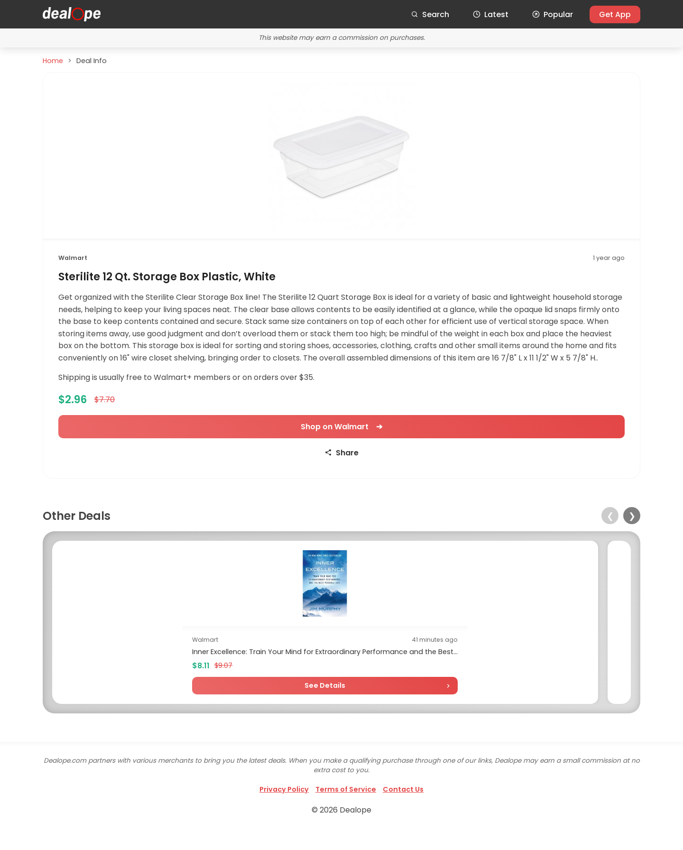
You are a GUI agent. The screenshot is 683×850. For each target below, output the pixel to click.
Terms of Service (345, 809)
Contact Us (403, 809)
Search (430, 14)
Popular (552, 14)
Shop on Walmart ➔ (341, 426)
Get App (615, 14)
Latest (490, 14)
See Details (122, 705)
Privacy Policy (284, 809)
